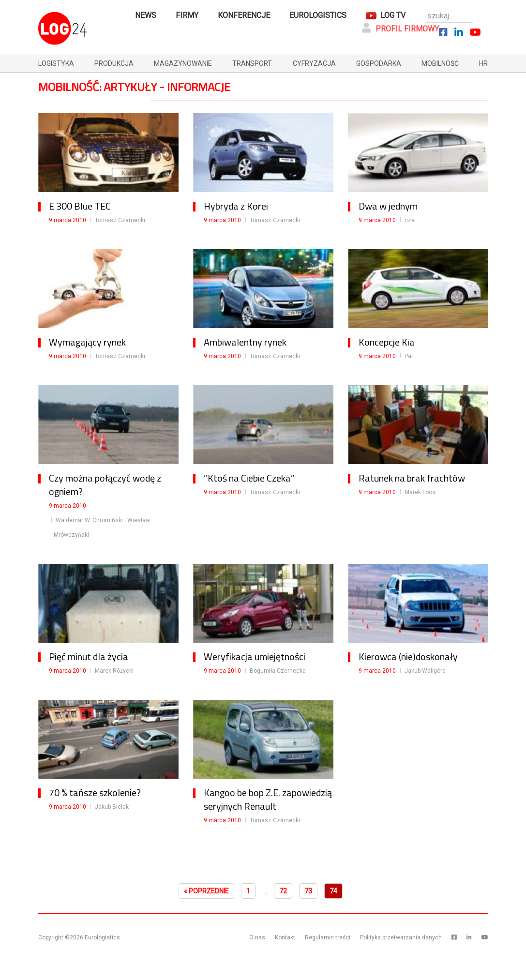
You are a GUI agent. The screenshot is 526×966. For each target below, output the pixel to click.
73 (308, 891)
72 (283, 891)
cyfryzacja (314, 63)
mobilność (440, 63)
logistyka (56, 63)
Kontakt (285, 937)
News (145, 15)
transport (252, 63)
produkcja (114, 63)
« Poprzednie (206, 891)
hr (483, 63)
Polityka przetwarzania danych (401, 937)
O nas (257, 937)
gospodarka (378, 63)
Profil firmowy (400, 28)
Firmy (187, 15)
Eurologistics (317, 15)
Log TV (393, 15)
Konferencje (244, 15)
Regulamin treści (327, 937)
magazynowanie (183, 63)
